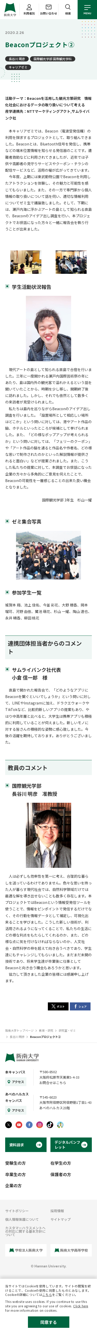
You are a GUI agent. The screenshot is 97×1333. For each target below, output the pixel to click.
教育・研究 (46, 1030)
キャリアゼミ (18, 67)
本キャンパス (15, 1072)
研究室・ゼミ (67, 1030)
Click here (80, 1306)
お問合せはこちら (52, 1082)
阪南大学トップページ (19, 1030)
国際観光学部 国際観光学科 (53, 59)
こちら (47, 1294)
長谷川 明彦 (17, 59)
